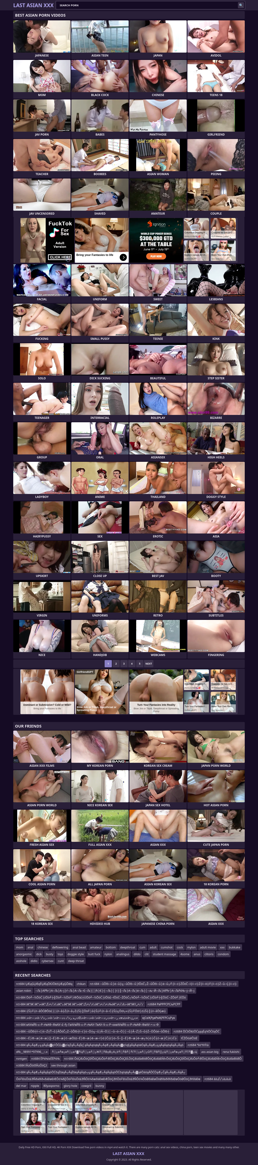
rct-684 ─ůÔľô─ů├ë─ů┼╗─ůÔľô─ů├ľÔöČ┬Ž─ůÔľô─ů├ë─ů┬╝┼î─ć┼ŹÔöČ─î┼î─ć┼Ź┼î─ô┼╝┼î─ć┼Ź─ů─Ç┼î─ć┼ (163, 984)
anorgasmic (24, 954)
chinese (43, 947)
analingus (122, 954)
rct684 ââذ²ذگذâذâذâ (217, 1079)
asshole (21, 961)
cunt (61, 961)
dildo (137, 954)
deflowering (60, 947)
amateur (96, 947)
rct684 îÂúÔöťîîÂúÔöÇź (31, 1065)
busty (49, 954)
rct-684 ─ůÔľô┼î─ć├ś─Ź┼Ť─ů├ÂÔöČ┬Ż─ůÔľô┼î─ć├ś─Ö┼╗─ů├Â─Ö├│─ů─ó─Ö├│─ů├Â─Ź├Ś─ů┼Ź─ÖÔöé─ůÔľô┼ (92, 1031)
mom (19, 947)
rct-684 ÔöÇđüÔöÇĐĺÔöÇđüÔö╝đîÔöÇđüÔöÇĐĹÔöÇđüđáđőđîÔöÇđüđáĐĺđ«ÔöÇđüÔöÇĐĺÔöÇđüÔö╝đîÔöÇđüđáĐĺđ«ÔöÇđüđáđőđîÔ (153, 1059)
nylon (108, 954)
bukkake (234, 947)
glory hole (70, 1086)
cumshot (167, 947)
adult (153, 947)
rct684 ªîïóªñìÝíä (198, 1045)
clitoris (209, 954)
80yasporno (51, 1086)
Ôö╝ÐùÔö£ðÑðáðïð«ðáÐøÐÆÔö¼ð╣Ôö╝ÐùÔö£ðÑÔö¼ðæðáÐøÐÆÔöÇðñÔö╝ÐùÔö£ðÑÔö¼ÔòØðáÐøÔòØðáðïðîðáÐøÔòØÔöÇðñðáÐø (108, 1079)
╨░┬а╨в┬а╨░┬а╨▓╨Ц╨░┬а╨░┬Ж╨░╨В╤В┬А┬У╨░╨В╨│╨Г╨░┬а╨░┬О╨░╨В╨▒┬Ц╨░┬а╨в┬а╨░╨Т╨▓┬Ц (124, 1052)
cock (180, 947)
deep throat (76, 961)
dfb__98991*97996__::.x (31, 1052)
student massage (164, 954)
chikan (81, 984)
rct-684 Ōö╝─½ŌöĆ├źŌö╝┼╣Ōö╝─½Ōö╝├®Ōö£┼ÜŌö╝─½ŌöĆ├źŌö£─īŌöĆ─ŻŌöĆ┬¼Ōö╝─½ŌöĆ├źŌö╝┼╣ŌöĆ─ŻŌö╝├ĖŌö (101, 997)
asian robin (23, 991)
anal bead (79, 947)
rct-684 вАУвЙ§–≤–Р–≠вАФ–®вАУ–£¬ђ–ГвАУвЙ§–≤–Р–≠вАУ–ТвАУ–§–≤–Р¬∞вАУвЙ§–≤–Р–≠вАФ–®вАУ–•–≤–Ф (87, 1025)
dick (39, 954)
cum (142, 947)
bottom (111, 947)
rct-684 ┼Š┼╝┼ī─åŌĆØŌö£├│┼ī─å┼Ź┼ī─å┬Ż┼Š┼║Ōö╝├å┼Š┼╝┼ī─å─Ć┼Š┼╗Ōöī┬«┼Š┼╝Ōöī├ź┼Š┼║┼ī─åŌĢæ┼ (91, 1011)
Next (148, 663)
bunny (99, 1086)
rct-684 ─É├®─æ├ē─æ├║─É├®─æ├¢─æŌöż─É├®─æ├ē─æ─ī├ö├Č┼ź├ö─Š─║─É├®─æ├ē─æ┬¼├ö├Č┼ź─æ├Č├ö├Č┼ (96, 1038)
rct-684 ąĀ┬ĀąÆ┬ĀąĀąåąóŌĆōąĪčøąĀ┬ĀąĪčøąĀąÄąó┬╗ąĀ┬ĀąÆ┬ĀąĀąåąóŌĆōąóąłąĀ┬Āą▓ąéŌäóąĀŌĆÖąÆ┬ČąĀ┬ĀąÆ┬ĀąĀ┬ (100, 1072)
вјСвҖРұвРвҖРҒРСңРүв (158, 1018)
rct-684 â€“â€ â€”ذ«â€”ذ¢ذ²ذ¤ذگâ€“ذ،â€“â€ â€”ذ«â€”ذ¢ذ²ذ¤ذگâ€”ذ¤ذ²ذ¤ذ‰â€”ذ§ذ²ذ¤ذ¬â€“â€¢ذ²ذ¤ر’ (79, 1004)
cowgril (86, 1086)
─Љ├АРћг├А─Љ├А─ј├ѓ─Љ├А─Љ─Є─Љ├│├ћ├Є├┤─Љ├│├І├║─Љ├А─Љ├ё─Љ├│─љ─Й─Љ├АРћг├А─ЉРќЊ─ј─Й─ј (115, 991)
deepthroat (127, 947)
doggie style (76, 954)
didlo (34, 961)
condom (223, 954)
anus (197, 954)
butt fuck (94, 954)
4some (184, 954)
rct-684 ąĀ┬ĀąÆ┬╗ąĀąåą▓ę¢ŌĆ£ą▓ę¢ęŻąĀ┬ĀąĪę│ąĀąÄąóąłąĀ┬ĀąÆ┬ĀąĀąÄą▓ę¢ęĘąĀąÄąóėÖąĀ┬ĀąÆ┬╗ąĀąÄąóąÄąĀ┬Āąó (99, 1045)
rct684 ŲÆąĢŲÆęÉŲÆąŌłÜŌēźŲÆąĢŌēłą (44, 984)
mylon (191, 947)
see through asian (63, 1065)
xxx (222, 947)
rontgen (21, 1059)
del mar (21, 1086)
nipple (35, 1086)
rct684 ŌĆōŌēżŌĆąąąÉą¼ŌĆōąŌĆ (196, 1031)
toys (60, 954)
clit (147, 954)
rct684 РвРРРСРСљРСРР (164, 1004)
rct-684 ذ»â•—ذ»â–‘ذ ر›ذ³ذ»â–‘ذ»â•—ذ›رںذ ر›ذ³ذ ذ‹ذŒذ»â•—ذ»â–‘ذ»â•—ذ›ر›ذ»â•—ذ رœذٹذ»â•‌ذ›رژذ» (77, 1018)
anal (30, 947)
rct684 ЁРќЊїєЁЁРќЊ (45, 1059)
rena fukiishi (231, 1052)
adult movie (208, 947)
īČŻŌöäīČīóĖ (189, 1038)
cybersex (48, 961)
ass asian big (209, 1052)
